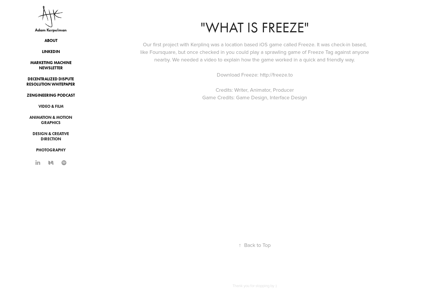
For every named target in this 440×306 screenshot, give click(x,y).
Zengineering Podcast (51, 95)
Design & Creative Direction (51, 136)
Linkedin (51, 51)
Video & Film (50, 106)
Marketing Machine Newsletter (51, 65)
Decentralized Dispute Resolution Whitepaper (50, 82)
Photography (51, 150)
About (51, 40)
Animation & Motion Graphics (50, 120)
